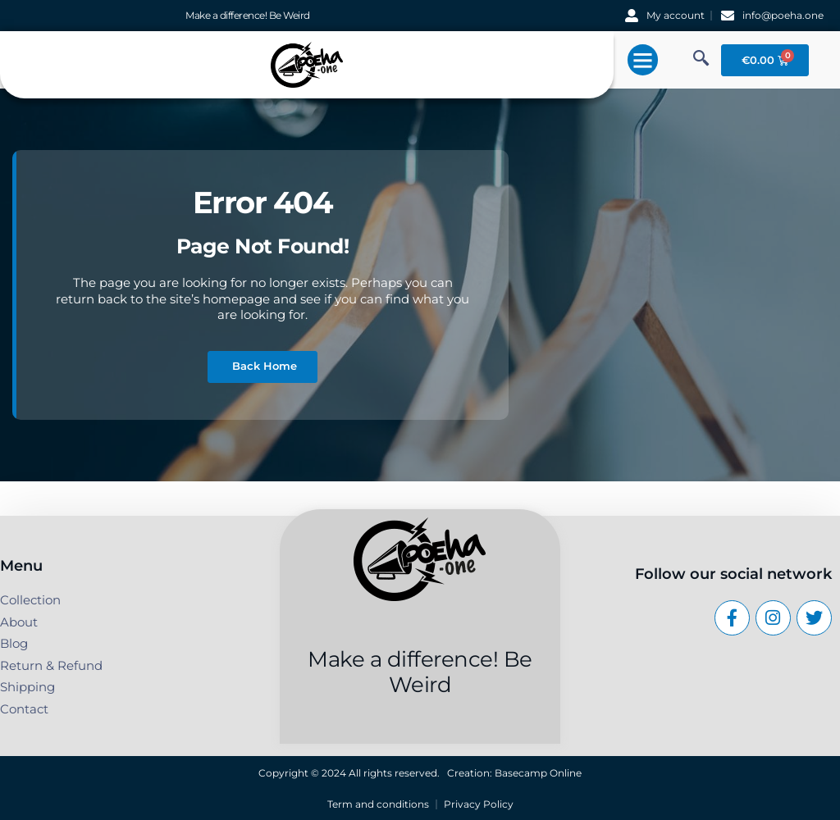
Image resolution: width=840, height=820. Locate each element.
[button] (643, 59)
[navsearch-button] (700, 59)
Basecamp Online (538, 773)
